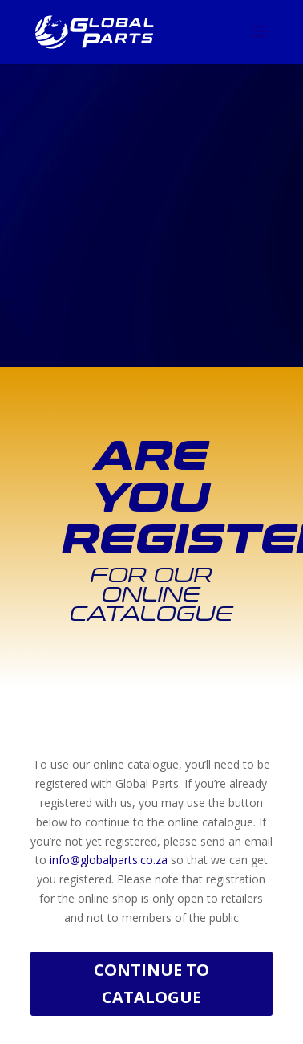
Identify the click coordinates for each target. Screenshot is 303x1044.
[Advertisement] (151, 152)
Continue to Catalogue (151, 983)
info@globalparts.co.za (109, 859)
